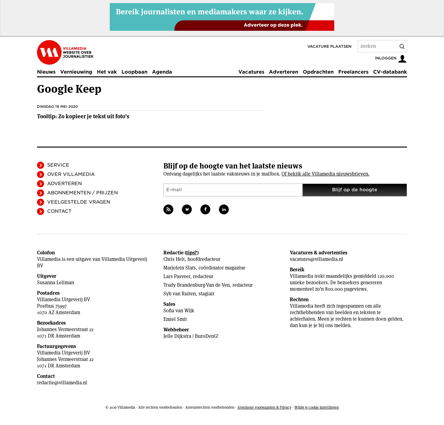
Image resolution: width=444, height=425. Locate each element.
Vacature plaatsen (329, 46)
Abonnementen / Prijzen (82, 193)
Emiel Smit (175, 319)
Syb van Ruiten (179, 293)
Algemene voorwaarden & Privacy (264, 407)
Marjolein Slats (179, 268)
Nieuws (46, 72)
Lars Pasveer (176, 276)
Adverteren (283, 72)
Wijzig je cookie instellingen (316, 407)
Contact (59, 211)
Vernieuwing (76, 72)
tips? (191, 252)
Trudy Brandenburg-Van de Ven (196, 285)
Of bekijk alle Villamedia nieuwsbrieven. (325, 174)
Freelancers (353, 72)
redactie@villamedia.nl (62, 382)
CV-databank (390, 72)
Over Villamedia (71, 174)
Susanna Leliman (55, 282)
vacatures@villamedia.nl (316, 259)
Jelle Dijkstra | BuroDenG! (191, 336)
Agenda (162, 72)
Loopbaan (134, 72)
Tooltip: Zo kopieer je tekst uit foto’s (83, 116)
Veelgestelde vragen (78, 202)
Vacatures (251, 72)
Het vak (107, 72)
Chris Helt (174, 259)
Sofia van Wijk (178, 310)
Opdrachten (318, 72)
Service (58, 165)
